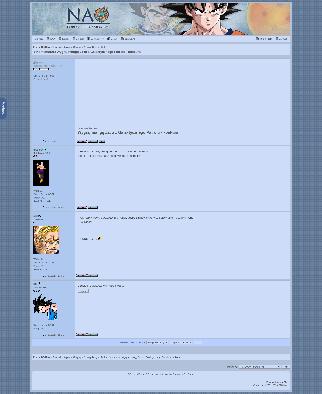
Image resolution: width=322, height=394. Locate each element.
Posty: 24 (38, 266)
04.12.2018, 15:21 (53, 334)
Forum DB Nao (41, 357)
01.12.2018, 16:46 (53, 207)
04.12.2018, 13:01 (53, 275)
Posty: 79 (38, 328)
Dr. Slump (189, 374)
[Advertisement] (182, 91)
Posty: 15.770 (40, 79)
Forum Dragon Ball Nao (161, 19)
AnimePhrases (174, 374)
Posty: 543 (39, 198)
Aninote (160, 374)
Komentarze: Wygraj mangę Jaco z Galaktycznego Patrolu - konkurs (88, 52)
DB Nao (132, 374)
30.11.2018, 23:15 (53, 141)
